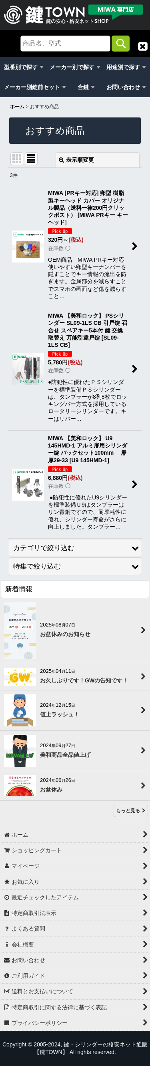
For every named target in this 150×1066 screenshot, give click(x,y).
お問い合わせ (123, 87)
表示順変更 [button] (76, 160)
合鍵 (83, 87)
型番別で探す (21, 67)
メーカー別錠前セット (32, 87)
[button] (143, 46)
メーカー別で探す (72, 67)
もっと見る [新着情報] (131, 810)
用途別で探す (123, 67)
